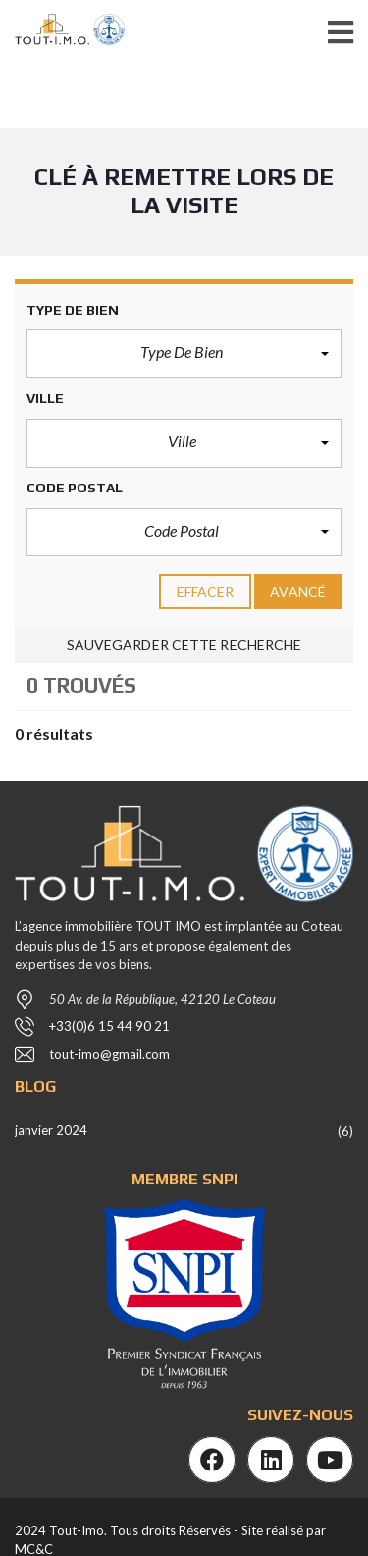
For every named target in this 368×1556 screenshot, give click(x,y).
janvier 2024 (51, 1130)
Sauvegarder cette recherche (184, 644)
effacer (206, 591)
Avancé (298, 591)
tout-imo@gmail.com (109, 1054)
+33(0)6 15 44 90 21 (109, 1026)
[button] (184, 353)
